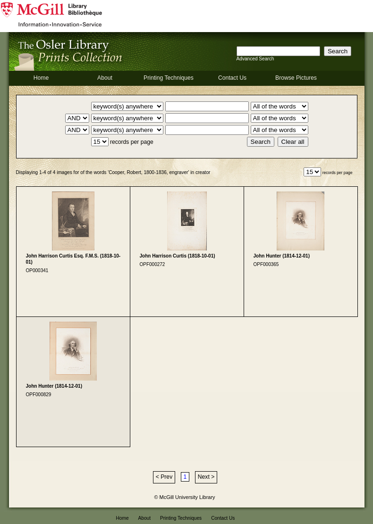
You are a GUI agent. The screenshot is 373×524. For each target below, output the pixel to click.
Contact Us (232, 78)
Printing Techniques (169, 78)
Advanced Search (255, 58)
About (104, 78)
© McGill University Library (184, 497)
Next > (206, 477)
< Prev (164, 477)
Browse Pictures (296, 78)
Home (41, 78)
